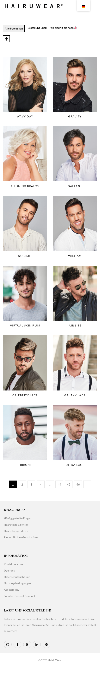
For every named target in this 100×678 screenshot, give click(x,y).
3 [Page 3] (31, 484)
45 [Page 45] (69, 484)
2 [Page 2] (22, 484)
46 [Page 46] (78, 484)
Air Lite (75, 325)
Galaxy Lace (75, 395)
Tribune (25, 464)
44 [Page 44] (59, 484)
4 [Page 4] (41, 484)
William (75, 255)
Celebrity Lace (25, 395)
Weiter (87, 484)
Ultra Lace (75, 464)
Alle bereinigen (14, 28)
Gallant (75, 186)
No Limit (25, 255)
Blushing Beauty (25, 186)
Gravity (75, 116)
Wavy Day (25, 116)
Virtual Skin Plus (25, 325)
